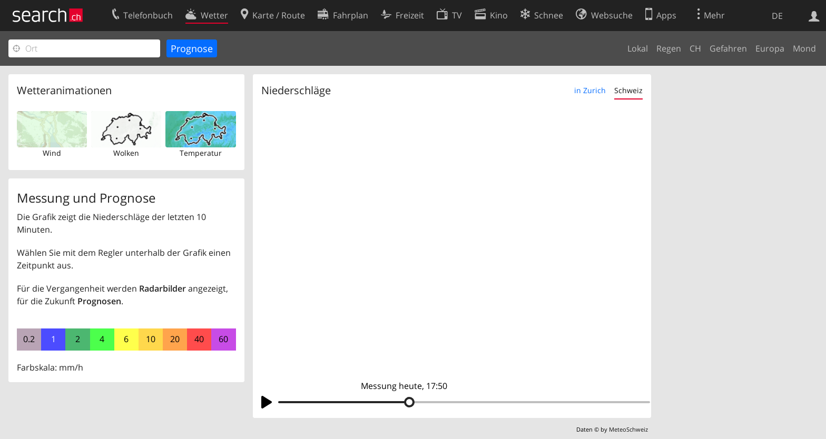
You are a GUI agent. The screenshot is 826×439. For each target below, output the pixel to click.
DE (777, 16)
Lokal (637, 48)
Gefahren (728, 48)
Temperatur (201, 153)
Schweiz (628, 90)
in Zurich (590, 90)
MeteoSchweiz (628, 429)
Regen (668, 48)
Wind (52, 153)
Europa (769, 48)
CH (695, 48)
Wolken (126, 153)
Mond (804, 48)
